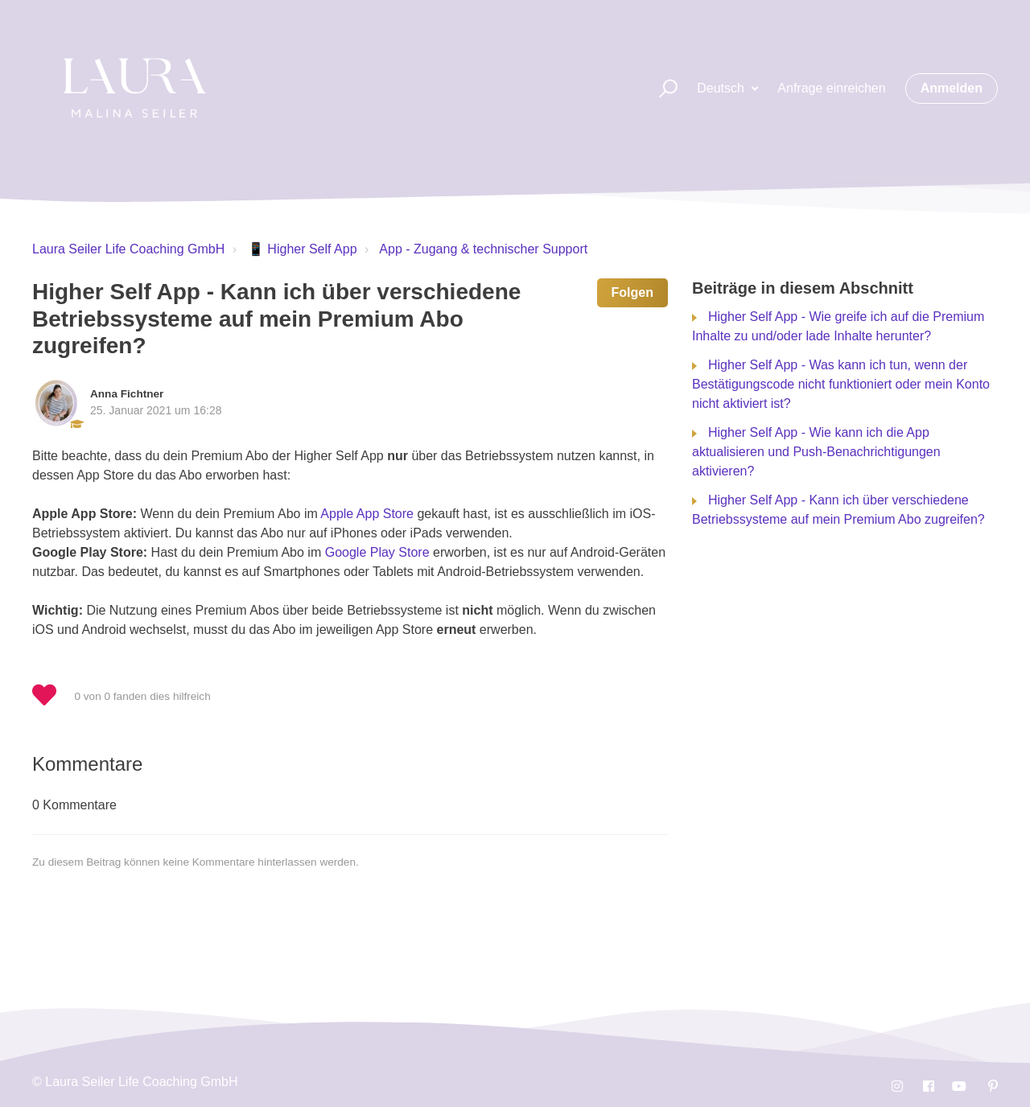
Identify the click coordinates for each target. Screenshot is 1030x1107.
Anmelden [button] (952, 88)
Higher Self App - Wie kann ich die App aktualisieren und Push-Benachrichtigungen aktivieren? (816, 452)
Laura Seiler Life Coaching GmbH (128, 249)
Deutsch (722, 88)
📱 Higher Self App (302, 249)
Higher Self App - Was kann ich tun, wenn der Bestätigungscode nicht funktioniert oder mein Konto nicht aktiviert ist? (841, 384)
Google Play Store (377, 552)
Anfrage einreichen (831, 88)
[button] (661, 89)
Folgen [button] (632, 292)
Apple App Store (367, 514)
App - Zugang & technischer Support (483, 249)
